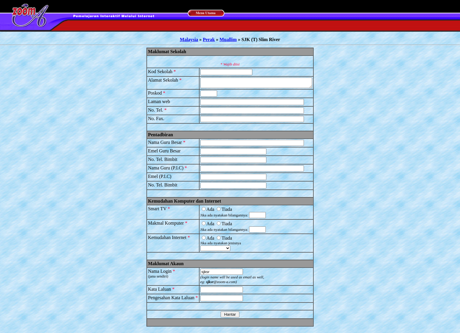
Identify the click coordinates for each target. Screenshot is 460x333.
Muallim (228, 39)
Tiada (218, 210)
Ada (201, 210)
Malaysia (189, 39)
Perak (209, 39)
